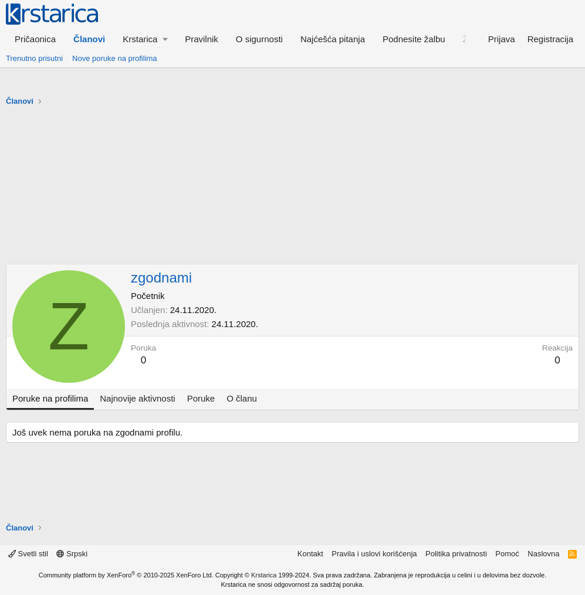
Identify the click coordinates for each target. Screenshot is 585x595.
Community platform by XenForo (126, 575)
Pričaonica (35, 39)
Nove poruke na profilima (114, 58)
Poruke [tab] (201, 398)
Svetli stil (28, 553)
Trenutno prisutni (34, 58)
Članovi (89, 39)
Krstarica (263, 575)
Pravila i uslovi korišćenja (374, 553)
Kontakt (310, 553)
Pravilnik (201, 39)
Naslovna (543, 553)
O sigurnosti (259, 39)
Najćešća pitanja (332, 39)
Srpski (71, 553)
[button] (145, 39)
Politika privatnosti (456, 553)
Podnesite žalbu (414, 39)
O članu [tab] (241, 398)
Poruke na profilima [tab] (50, 398)
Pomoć (507, 553)
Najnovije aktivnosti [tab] (137, 398)
